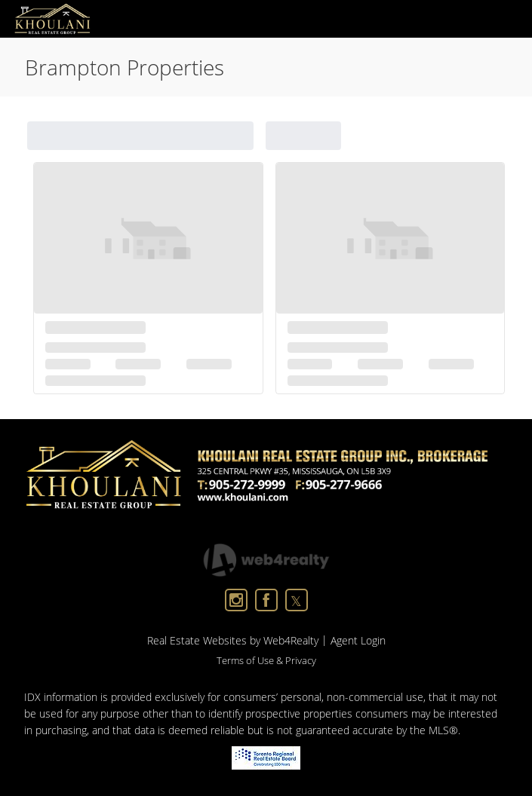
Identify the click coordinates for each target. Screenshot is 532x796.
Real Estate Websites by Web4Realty (232, 640)
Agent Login (358, 640)
